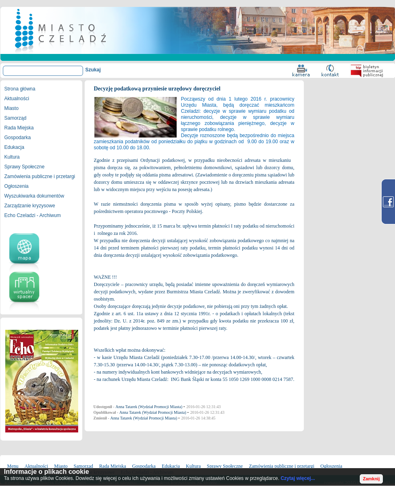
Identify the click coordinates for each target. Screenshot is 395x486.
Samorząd (15, 118)
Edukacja (14, 147)
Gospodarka (17, 137)
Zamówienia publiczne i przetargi (39, 176)
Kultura (12, 157)
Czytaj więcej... (298, 478)
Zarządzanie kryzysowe (29, 206)
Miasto (11, 108)
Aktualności (16, 98)
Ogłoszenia (16, 186)
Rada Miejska (19, 128)
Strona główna (20, 89)
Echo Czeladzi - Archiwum (32, 215)
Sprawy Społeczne (24, 167)
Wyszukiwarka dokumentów (34, 196)
